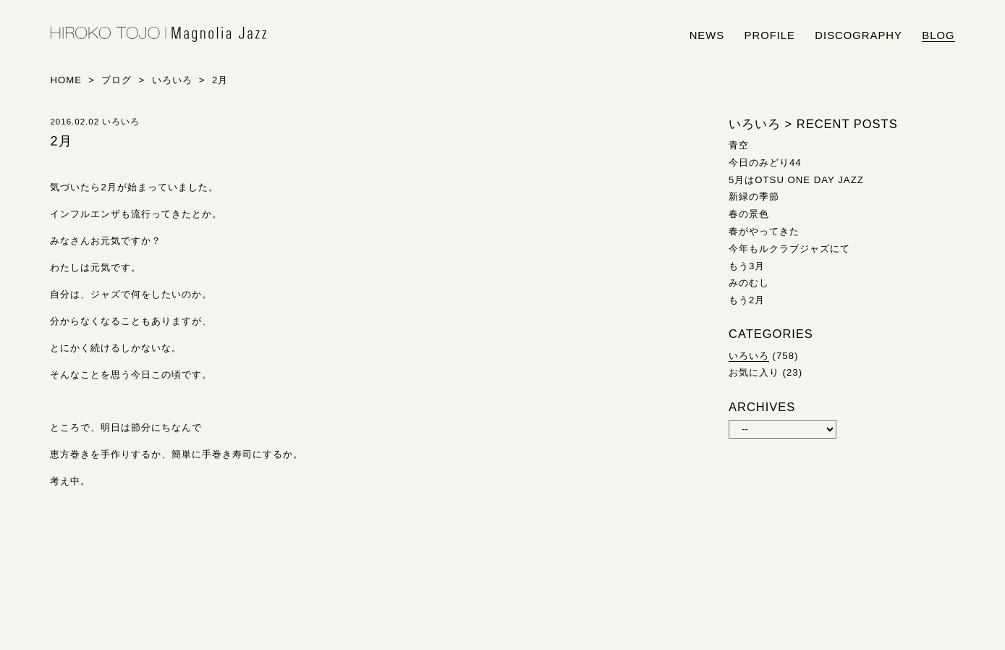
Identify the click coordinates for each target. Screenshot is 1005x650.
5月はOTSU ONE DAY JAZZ (796, 179)
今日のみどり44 (765, 162)
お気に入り (754, 372)
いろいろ (749, 355)
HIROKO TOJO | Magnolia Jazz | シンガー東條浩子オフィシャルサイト (158, 35)
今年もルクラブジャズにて (789, 248)
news (707, 35)
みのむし (749, 282)
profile (770, 35)
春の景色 (749, 213)
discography (858, 35)
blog (938, 35)
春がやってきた (764, 231)
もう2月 (747, 300)
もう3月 (747, 266)
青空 (739, 145)
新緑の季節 (754, 196)
